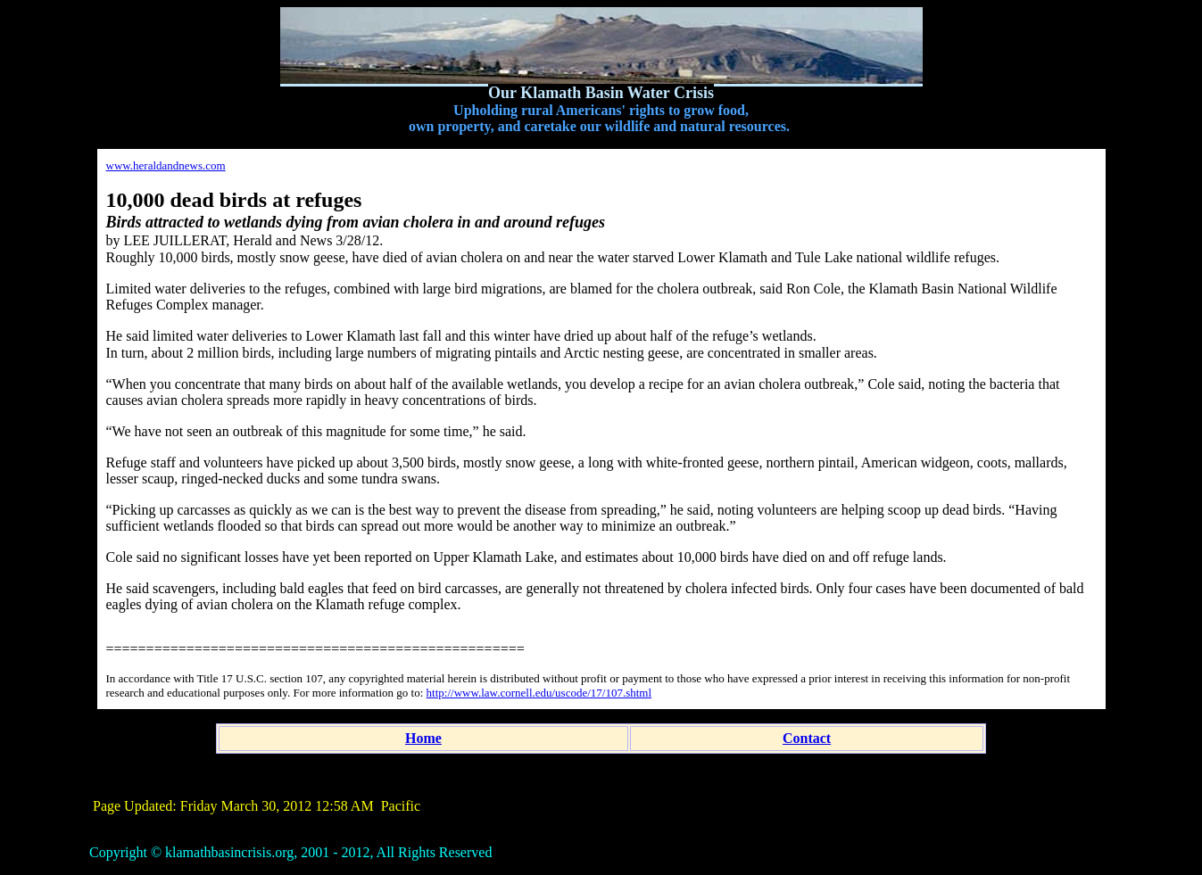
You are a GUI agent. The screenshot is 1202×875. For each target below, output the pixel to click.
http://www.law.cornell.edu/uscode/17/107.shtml (539, 692)
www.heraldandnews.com (166, 165)
